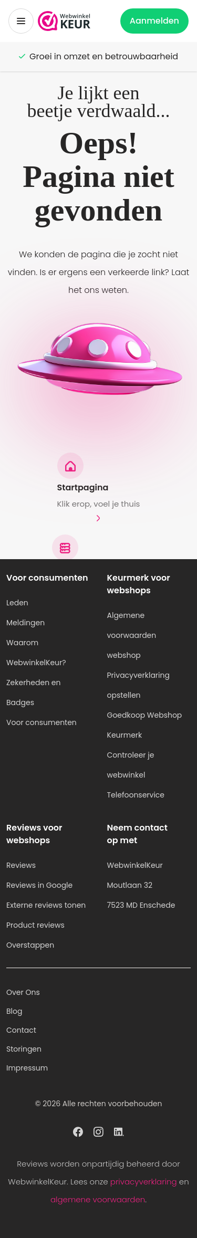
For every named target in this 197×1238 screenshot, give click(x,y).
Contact (21, 1030)
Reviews (21, 865)
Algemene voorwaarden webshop (132, 635)
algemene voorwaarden (97, 1199)
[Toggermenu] (21, 21)
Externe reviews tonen (46, 905)
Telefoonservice (136, 795)
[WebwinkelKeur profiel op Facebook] (78, 1131)
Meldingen (25, 622)
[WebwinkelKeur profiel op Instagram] (98, 1131)
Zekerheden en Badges (33, 692)
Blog (14, 1011)
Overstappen (30, 945)
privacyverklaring (143, 1181)
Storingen (24, 1049)
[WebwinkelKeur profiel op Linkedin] (119, 1131)
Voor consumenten (41, 722)
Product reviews (35, 925)
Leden (17, 602)
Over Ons (23, 992)
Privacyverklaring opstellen (138, 685)
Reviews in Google (39, 885)
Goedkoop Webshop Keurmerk (144, 725)
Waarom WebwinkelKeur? (36, 652)
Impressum (27, 1068)
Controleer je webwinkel (130, 765)
